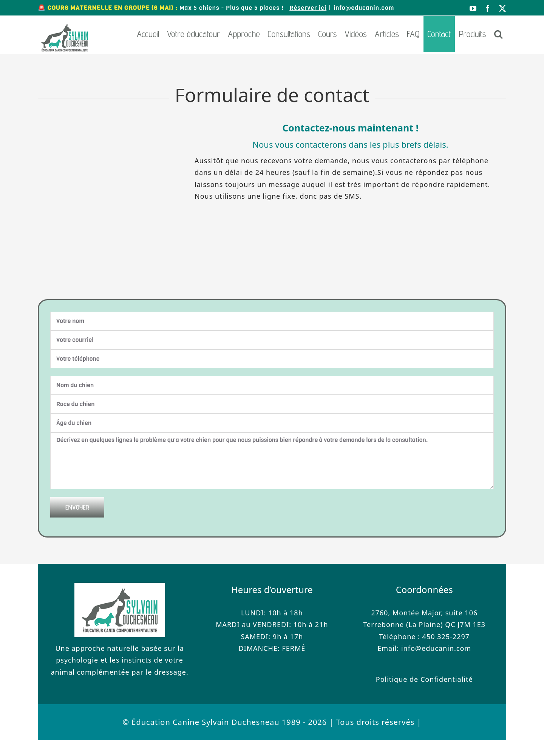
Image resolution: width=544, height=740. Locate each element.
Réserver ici (307, 8)
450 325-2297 (446, 636)
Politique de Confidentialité (424, 679)
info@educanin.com (364, 8)
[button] (498, 34)
